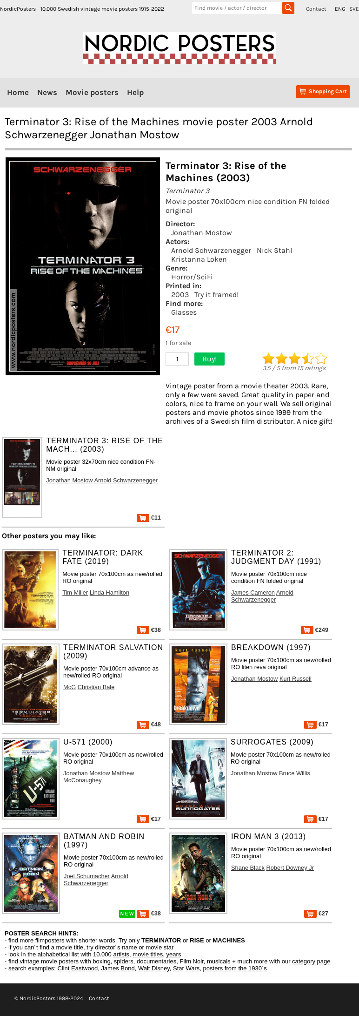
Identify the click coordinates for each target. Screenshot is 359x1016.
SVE (354, 9)
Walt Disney (154, 968)
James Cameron (253, 592)
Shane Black (248, 867)
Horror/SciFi (192, 276)
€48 (149, 724)
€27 (316, 913)
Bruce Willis (294, 773)
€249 (314, 629)
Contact (316, 9)
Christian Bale (96, 687)
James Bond (117, 968)
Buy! (209, 358)
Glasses (184, 312)
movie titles (148, 954)
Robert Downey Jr (289, 867)
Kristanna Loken (199, 259)
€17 (316, 724)
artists (121, 954)
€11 (149, 517)
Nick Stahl (274, 250)
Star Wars (186, 968)
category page (311, 961)
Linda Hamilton (109, 592)
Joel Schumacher (87, 876)
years (173, 954)
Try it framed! (216, 294)
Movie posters (92, 92)
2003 (180, 294)
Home (18, 92)
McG (69, 687)
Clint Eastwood (77, 968)
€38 (149, 629)
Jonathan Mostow (201, 232)
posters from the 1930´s (235, 968)
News (47, 92)
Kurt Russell (295, 678)
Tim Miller (75, 592)
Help (135, 92)
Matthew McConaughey (98, 777)
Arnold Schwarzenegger (211, 250)
